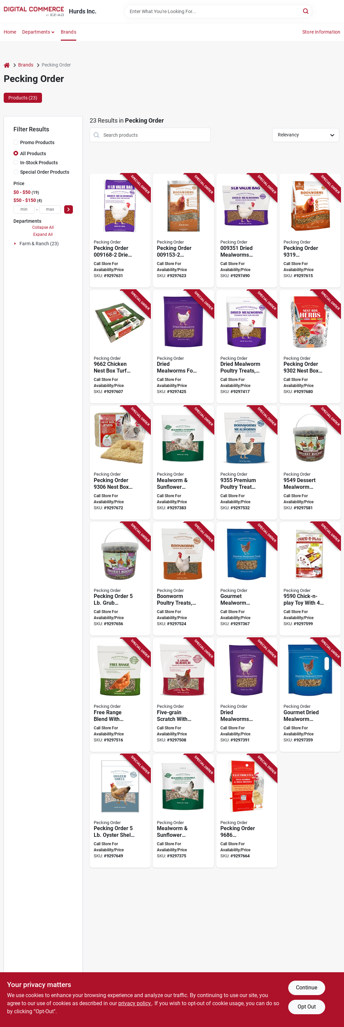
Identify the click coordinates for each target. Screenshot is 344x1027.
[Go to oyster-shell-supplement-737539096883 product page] (120, 811)
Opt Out (307, 1006)
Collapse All (43, 227)
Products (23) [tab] (22, 97)
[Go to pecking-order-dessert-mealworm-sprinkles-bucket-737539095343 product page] (310, 463)
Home (10, 32)
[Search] (306, 10)
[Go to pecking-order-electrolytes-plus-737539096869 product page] (246, 811)
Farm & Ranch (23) (39, 243)
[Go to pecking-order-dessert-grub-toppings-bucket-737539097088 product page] (120, 579)
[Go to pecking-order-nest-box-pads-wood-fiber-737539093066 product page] (120, 463)
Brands (68, 32)
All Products (33, 153)
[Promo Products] (15, 142)
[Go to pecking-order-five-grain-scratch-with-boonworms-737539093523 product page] (183, 695)
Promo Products (37, 142)
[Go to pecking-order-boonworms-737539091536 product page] (183, 231)
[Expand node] (15, 243)
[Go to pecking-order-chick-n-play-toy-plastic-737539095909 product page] (310, 579)
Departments (36, 32)
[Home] (7, 65)
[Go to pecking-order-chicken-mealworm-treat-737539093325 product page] (183, 347)
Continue (306, 987)
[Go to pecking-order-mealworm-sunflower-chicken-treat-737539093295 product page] (183, 463)
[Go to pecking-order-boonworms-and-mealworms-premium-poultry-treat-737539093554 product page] (246, 463)
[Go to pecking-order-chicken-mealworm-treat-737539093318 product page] (246, 347)
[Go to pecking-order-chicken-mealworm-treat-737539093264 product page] (310, 695)
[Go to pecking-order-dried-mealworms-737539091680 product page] (120, 231)
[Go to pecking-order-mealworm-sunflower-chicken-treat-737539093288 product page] (183, 811)
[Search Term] (218, 11)
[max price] (50, 209)
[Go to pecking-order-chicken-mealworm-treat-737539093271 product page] (246, 579)
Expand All (43, 234)
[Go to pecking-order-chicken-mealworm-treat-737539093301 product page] (246, 695)
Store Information (321, 32)
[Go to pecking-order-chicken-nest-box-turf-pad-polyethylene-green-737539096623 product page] (120, 347)
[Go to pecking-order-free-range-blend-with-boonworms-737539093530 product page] (120, 695)
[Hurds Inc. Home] (34, 11)
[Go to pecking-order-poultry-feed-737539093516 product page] (246, 231)
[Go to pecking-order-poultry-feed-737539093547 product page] (183, 579)
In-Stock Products (39, 162)
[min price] (24, 209)
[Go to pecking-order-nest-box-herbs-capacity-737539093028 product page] (310, 347)
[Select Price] (68, 209)
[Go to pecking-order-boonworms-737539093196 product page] (310, 231)
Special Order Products (44, 172)
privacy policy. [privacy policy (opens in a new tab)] (135, 1003)
